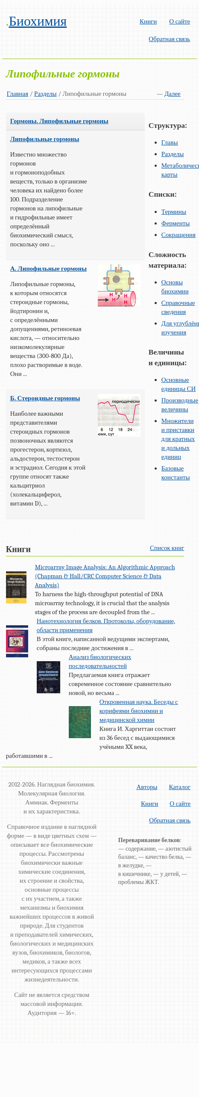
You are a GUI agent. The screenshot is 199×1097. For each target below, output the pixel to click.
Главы (169, 142)
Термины (173, 212)
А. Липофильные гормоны (48, 268)
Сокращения (178, 235)
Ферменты (175, 223)
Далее (172, 94)
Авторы (146, 787)
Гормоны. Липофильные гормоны (59, 121)
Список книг (167, 548)
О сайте (179, 21)
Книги (148, 21)
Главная (17, 94)
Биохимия (38, 21)
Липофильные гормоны (44, 139)
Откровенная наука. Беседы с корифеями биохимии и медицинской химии (139, 711)
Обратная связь (169, 39)
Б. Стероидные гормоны (45, 398)
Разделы (45, 94)
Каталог (179, 787)
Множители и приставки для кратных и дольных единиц (178, 439)
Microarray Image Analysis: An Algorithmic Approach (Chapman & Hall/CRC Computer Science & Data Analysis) (105, 576)
